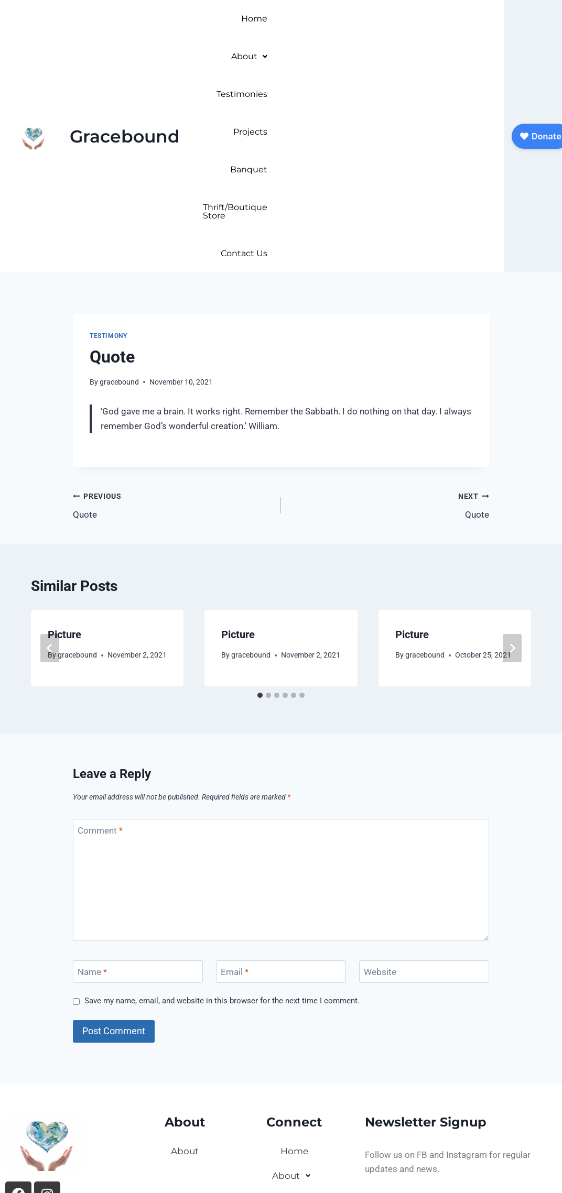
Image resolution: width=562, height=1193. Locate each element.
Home (261, 19)
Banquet (477, 19)
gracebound (119, 185)
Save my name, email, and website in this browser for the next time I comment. (222, 803)
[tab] (260, 498)
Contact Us (472, 56)
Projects (426, 19)
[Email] (281, 774)
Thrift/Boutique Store (389, 56)
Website (380, 775)
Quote (172, 307)
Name (92, 775)
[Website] (424, 774)
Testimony (108, 139)
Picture (64, 437)
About (308, 19)
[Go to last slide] (49, 451)
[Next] (512, 451)
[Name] (138, 774)
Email (234, 775)
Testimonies (367, 19)
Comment (100, 633)
